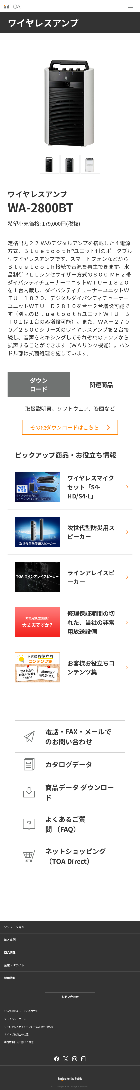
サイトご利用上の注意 (16, 1034)
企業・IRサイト (14, 965)
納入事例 (10, 940)
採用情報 (10, 978)
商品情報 (10, 952)
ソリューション (14, 927)
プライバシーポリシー (16, 1018)
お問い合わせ (70, 997)
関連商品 (101, 384)
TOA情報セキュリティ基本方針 (21, 1011)
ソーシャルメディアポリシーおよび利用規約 (28, 1026)
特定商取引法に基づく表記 (19, 1042)
